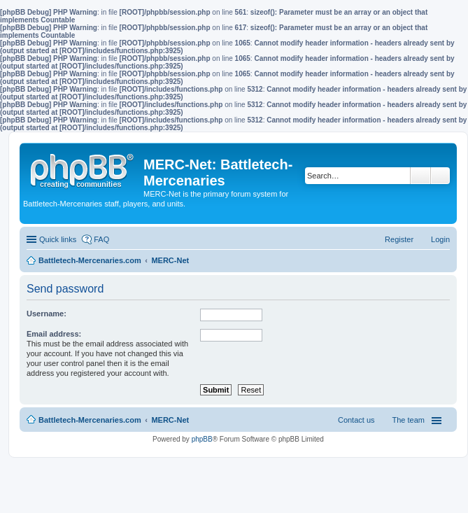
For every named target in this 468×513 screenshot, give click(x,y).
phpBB (202, 439)
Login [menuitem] (440, 239)
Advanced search (440, 175)
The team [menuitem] (408, 420)
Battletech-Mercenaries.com (89, 420)
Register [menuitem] (399, 239)
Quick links (57, 239)
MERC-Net (170, 420)
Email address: (54, 334)
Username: (46, 313)
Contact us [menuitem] (356, 420)
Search (420, 175)
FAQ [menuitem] (101, 239)
